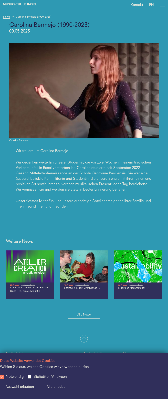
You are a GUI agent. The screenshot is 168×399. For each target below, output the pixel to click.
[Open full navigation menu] (162, 4)
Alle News (84, 314)
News (6, 17)
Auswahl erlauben (20, 387)
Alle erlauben (57, 387)
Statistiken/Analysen (50, 377)
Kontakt (137, 5)
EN (151, 5)
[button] (84, 339)
